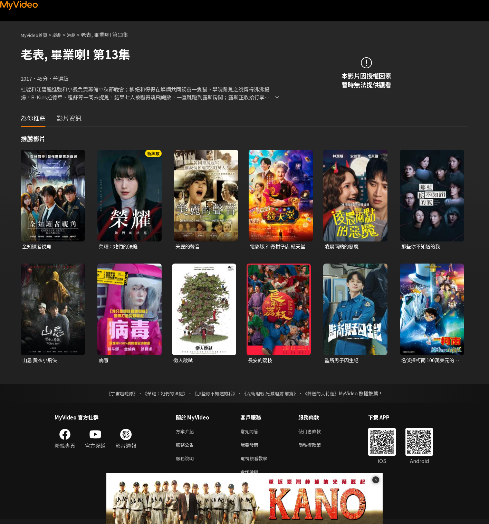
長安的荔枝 (261, 360)
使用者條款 (315, 432)
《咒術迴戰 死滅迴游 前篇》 (273, 394)
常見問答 (250, 432)
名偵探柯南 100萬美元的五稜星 (429, 361)
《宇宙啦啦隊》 (115, 394)
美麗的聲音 (188, 246)
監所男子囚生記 (343, 360)
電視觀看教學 (255, 461)
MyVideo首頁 (36, 34)
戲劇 (62, 34)
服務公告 (186, 447)
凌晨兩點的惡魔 (343, 246)
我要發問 (250, 447)
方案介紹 (186, 432)
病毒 (104, 360)
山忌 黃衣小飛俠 (40, 360)
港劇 (78, 34)
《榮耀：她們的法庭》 (161, 394)
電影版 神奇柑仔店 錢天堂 (277, 246)
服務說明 (186, 461)
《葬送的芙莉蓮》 (327, 394)
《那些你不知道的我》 (214, 394)
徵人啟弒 (183, 360)
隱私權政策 (315, 447)
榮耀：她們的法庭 (119, 246)
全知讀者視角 (37, 246)
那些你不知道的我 (422, 246)
